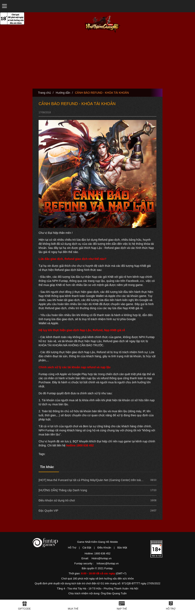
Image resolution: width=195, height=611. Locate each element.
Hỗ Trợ (72, 547)
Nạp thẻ (122, 608)
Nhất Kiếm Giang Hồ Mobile (102, 24)
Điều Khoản (104, 547)
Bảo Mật (122, 547)
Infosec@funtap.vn (108, 563)
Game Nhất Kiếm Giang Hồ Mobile (97, 541)
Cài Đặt (86, 547)
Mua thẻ (73, 608)
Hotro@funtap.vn (102, 558)
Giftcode (24, 608)
